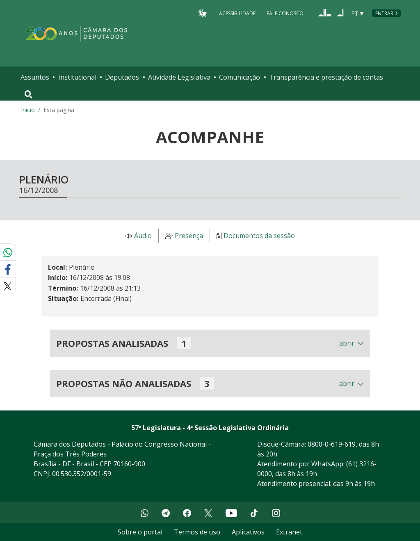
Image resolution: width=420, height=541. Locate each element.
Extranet (289, 531)
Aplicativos (248, 531)
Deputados (122, 77)
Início (28, 110)
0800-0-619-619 (332, 444)
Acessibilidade (237, 12)
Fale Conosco (285, 12)
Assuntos (35, 77)
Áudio (143, 236)
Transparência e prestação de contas (326, 77)
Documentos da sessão (259, 236)
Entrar (384, 13)
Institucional (77, 77)
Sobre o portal (140, 531)
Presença (189, 236)
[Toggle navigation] (28, 94)
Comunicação (239, 77)
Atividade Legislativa (179, 77)
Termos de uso (197, 531)
